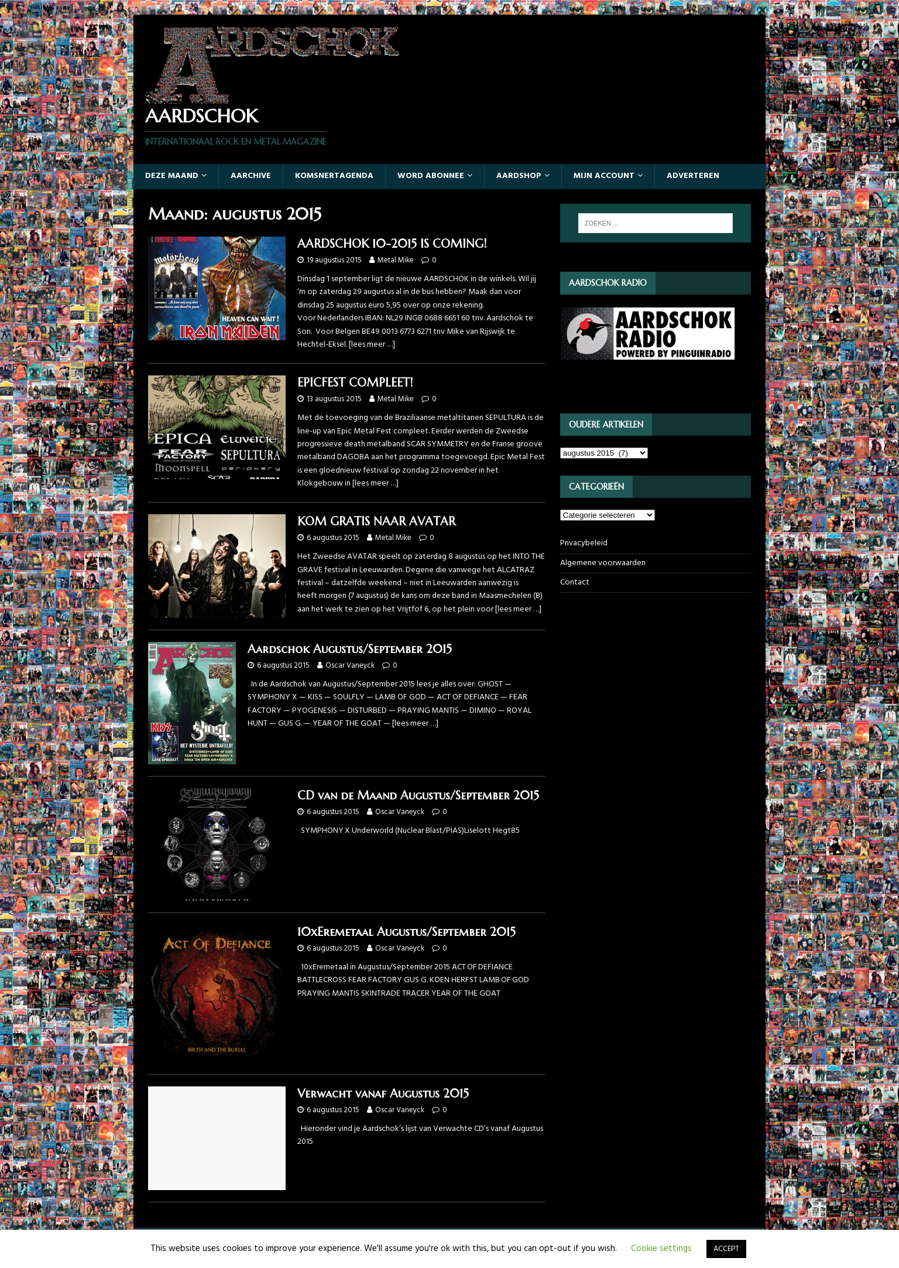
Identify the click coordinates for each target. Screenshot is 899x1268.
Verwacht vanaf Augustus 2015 (383, 1093)
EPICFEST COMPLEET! (355, 382)
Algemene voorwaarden (603, 563)
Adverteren (693, 176)
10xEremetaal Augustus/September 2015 (406, 932)
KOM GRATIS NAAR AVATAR (376, 521)
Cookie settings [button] (661, 1249)
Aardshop (518, 176)
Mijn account (604, 176)
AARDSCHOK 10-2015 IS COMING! (391, 244)
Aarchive (251, 176)
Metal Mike (396, 260)
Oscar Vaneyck (350, 665)
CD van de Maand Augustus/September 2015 (418, 795)
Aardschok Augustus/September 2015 (350, 649)
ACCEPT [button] (726, 1249)
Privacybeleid (584, 543)
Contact (574, 582)
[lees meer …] (372, 344)
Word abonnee (430, 176)
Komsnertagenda (334, 176)
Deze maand (171, 176)
